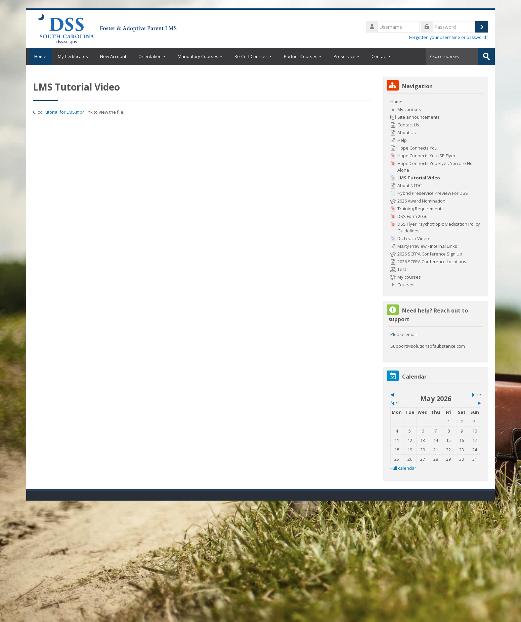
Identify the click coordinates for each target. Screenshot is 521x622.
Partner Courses (302, 56)
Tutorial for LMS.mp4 (64, 112)
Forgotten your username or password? (448, 37)
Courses (406, 284)
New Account (113, 56)
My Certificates (73, 56)
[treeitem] (435, 193)
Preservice (346, 56)
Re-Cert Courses (253, 56)
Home (39, 56)
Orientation (152, 56)
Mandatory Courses (200, 56)
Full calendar (403, 468)
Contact (381, 56)
